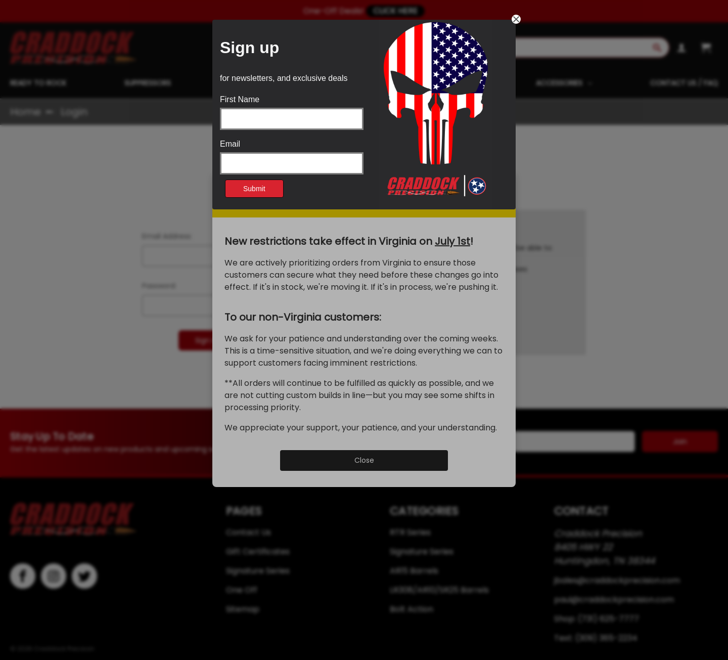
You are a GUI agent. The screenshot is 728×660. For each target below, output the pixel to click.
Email (230, 144)
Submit (254, 189)
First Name (239, 100)
